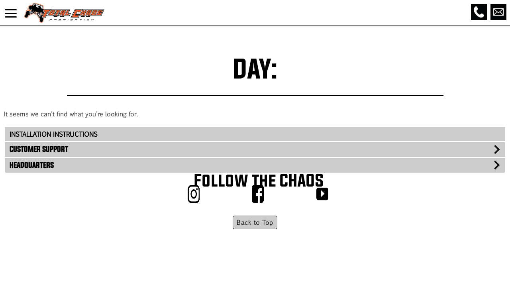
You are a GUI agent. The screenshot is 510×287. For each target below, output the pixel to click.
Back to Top (255, 222)
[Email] (498, 12)
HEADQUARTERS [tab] (32, 165)
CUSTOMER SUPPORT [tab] (39, 149)
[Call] (479, 12)
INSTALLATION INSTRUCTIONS (53, 134)
